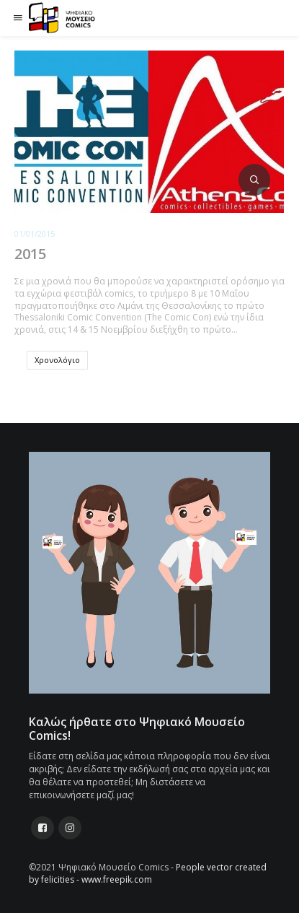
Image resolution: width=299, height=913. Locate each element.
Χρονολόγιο (57, 359)
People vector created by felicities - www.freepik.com (148, 873)
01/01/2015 (34, 233)
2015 (30, 253)
